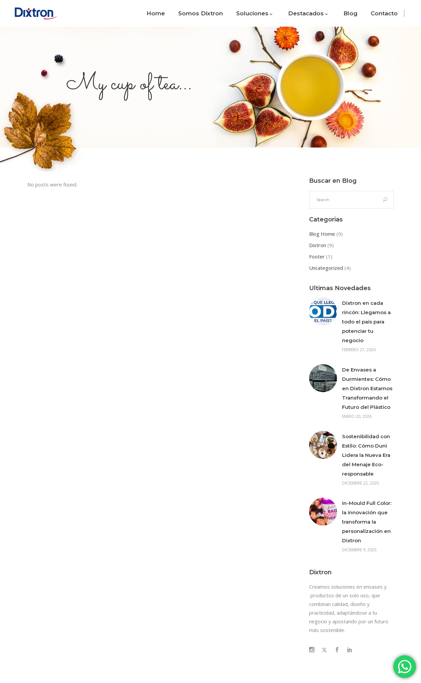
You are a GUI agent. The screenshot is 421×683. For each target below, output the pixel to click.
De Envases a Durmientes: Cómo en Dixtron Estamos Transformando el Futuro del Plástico (367, 388)
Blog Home (322, 233)
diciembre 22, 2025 (360, 483)
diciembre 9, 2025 (359, 550)
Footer (317, 256)
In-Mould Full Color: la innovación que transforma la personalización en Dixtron (366, 522)
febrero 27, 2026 (359, 350)
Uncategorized (326, 267)
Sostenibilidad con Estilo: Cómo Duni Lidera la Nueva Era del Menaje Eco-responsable (366, 455)
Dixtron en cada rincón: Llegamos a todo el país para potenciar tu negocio (366, 322)
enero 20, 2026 (357, 416)
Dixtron (317, 245)
